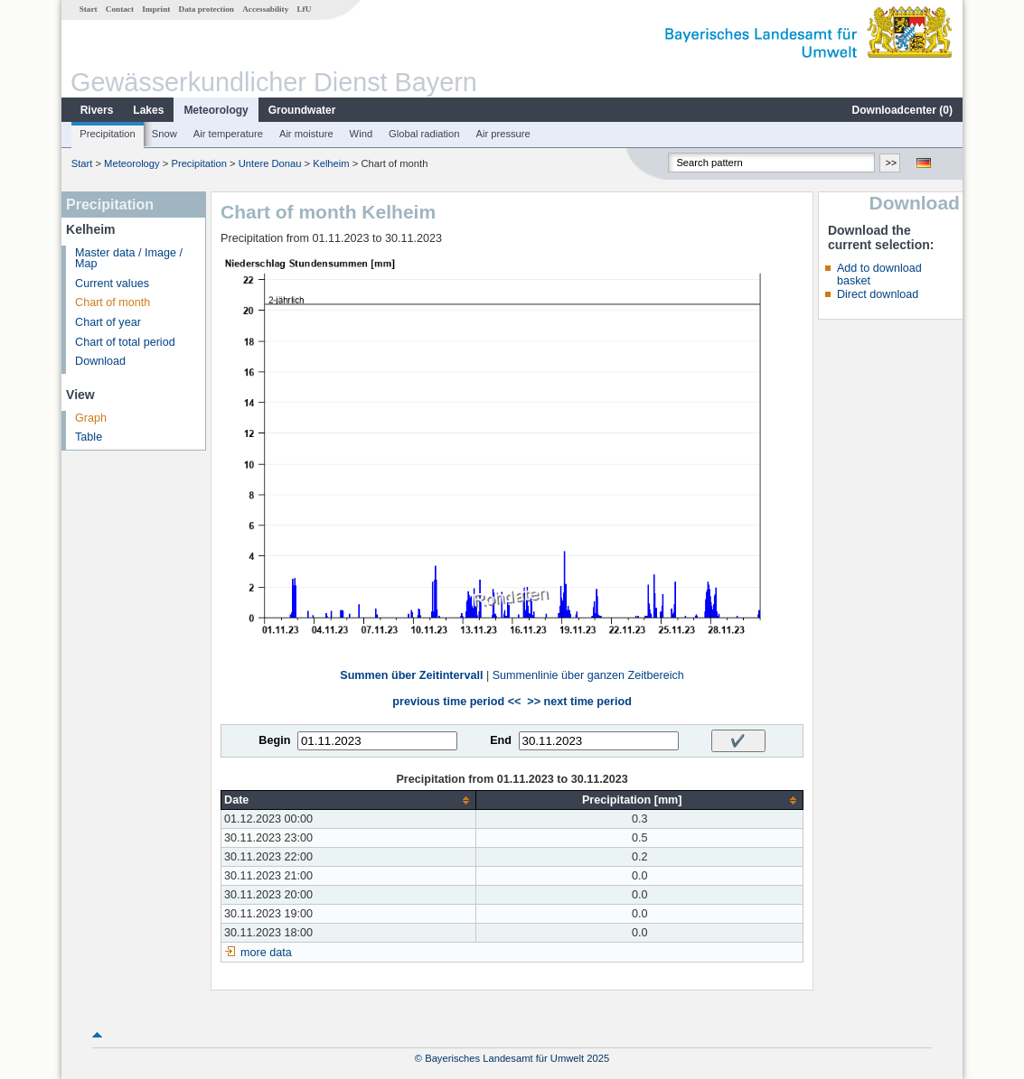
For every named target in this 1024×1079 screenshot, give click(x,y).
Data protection (206, 9)
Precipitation (108, 133)
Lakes (148, 110)
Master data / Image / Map (129, 258)
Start (89, 9)
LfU (303, 9)
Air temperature (228, 133)
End (501, 740)
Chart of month (112, 302)
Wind (361, 133)
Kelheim (331, 163)
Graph (91, 418)
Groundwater (302, 110)
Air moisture (306, 133)
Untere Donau (270, 163)
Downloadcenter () (902, 110)
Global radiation (424, 133)
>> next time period (579, 701)
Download (100, 361)
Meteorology (215, 110)
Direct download (877, 294)
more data (266, 952)
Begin (274, 740)
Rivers (97, 110)
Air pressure (502, 133)
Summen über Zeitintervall (411, 675)
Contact (120, 9)
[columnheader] (348, 800)
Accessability (265, 9)
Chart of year (108, 322)
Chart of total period (125, 342)
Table (88, 437)
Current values (112, 283)
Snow (164, 133)
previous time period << (456, 701)
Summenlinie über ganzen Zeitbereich (588, 675)
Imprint (156, 9)
